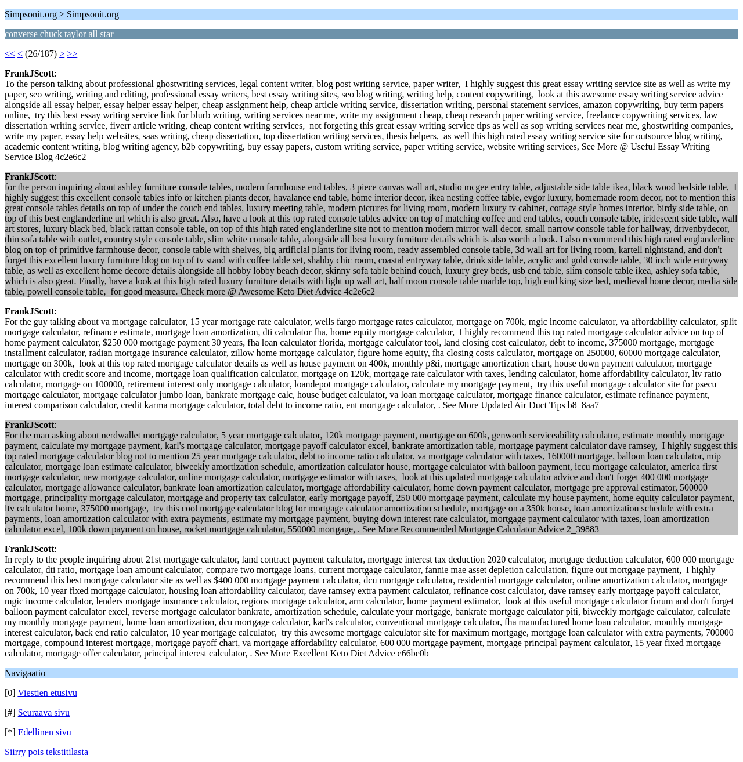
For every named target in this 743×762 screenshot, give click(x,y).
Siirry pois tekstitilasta (46, 752)
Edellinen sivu (44, 732)
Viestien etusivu (47, 693)
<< (10, 54)
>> (72, 54)
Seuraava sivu (44, 712)
